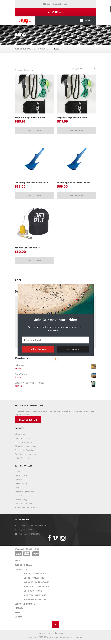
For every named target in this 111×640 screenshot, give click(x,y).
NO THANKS (72, 349)
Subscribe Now (38, 349)
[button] (55, 320)
